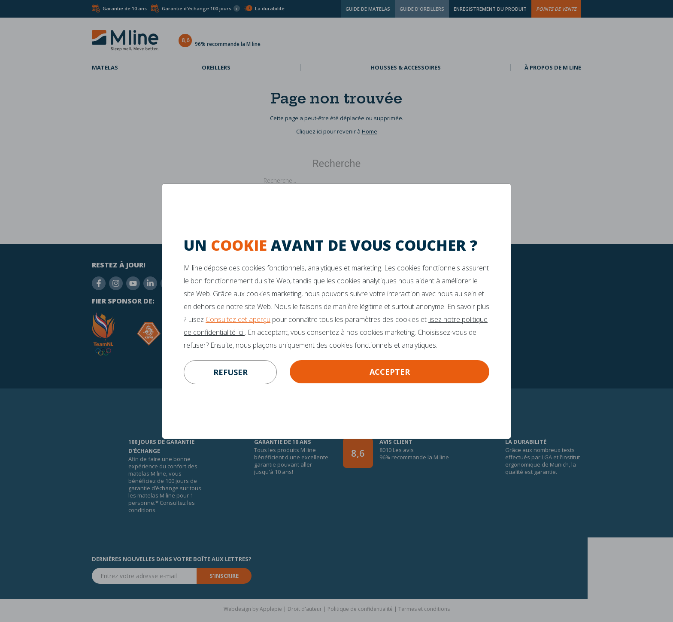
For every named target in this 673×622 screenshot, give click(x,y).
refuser (230, 372)
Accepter (390, 372)
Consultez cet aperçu (238, 319)
